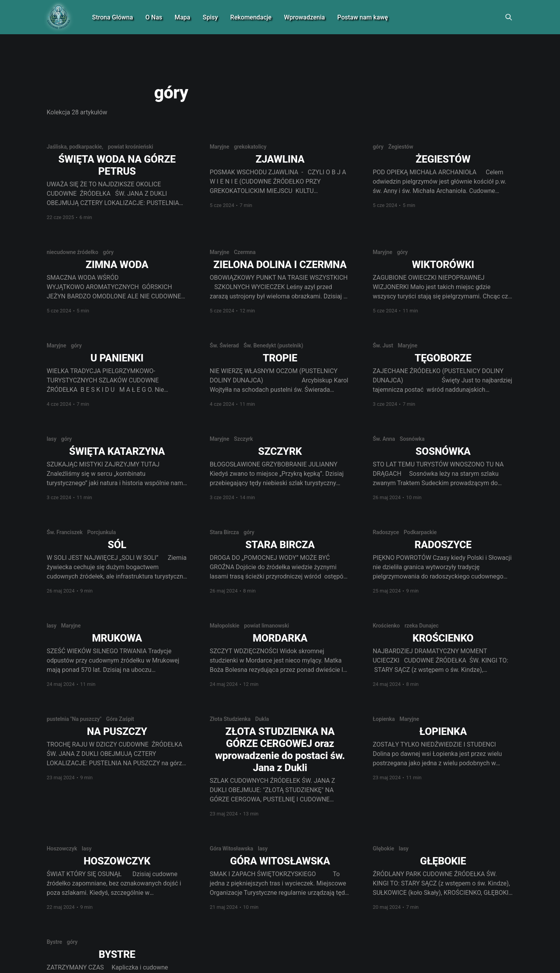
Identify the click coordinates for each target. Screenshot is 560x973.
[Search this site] (508, 17)
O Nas (153, 17)
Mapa (182, 17)
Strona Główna (112, 17)
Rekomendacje (250, 17)
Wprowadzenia (304, 17)
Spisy (210, 17)
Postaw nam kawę (362, 17)
